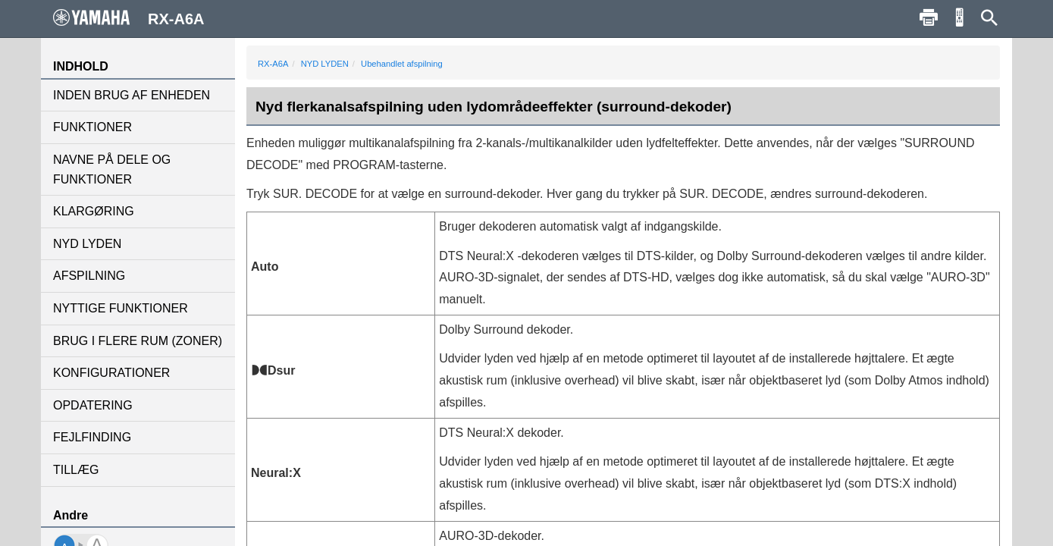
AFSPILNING (89, 275)
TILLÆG (76, 469)
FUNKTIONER (92, 127)
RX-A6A (273, 63)
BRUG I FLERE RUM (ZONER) (137, 340)
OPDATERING (93, 405)
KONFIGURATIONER (111, 372)
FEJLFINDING (92, 437)
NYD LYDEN (87, 243)
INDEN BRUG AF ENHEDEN (131, 95)
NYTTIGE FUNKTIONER (120, 308)
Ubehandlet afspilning (402, 63)
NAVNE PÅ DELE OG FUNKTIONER (112, 169)
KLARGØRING (93, 211)
